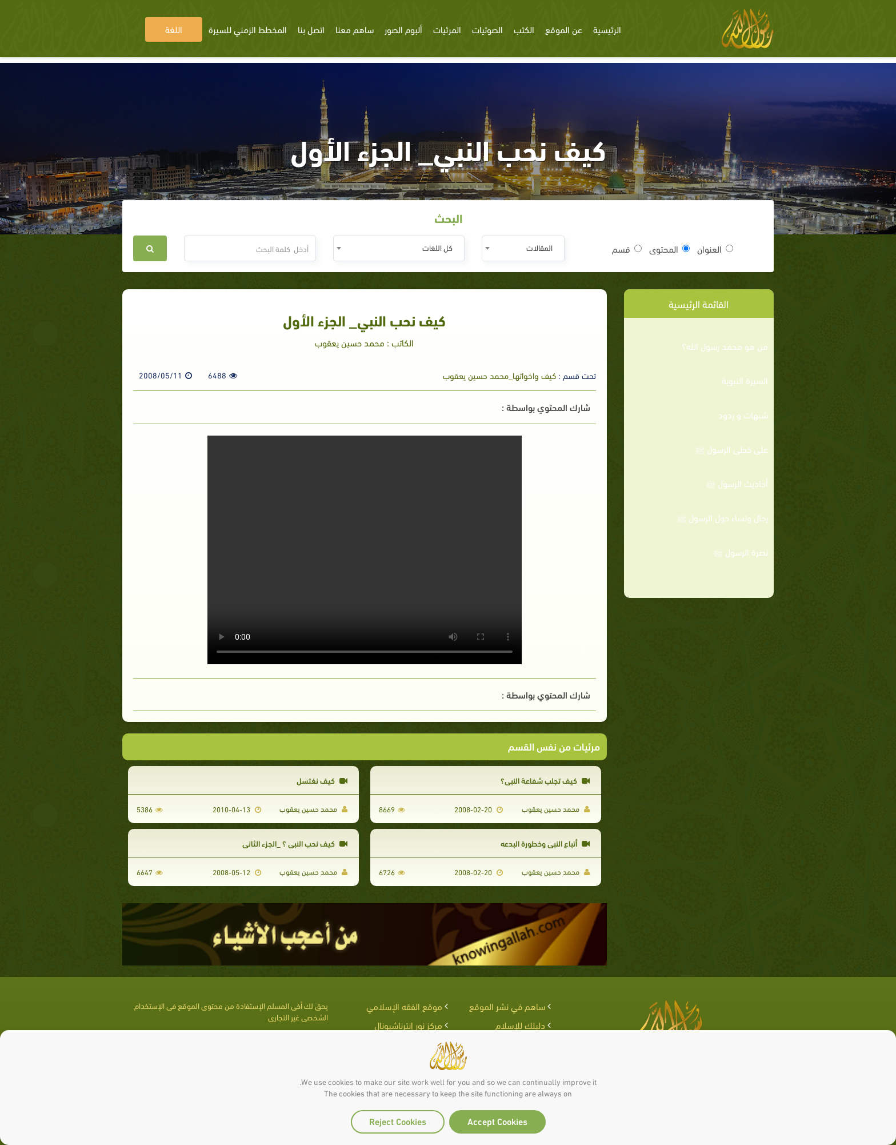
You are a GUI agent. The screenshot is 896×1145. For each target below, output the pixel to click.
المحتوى (669, 248)
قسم (627, 248)
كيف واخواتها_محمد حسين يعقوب (499, 375)
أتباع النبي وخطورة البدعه (545, 843)
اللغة (173, 28)
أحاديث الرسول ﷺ (737, 483)
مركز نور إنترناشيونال (408, 1024)
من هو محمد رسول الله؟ (725, 346)
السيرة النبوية (745, 380)
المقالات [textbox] (539, 247)
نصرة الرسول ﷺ (740, 551)
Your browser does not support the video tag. (364, 550)
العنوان (715, 248)
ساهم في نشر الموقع (507, 1005)
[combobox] (523, 248)
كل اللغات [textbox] (437, 247)
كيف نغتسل (322, 780)
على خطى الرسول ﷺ (731, 449)
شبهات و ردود (743, 414)
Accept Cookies (497, 1120)
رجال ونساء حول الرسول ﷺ (722, 517)
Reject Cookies (397, 1120)
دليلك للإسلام (520, 1024)
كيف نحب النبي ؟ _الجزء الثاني (294, 843)
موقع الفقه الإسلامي (404, 1005)
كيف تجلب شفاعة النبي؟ (545, 780)
